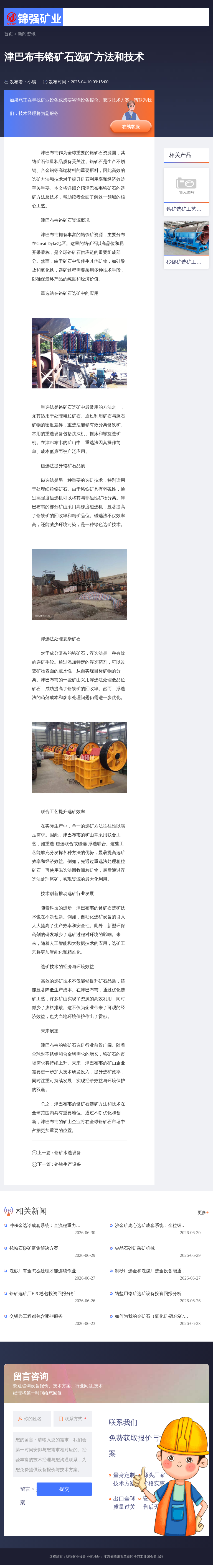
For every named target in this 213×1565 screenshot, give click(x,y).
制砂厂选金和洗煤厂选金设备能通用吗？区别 (152, 1270)
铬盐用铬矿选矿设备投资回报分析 (148, 1293)
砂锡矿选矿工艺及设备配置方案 (187, 262)
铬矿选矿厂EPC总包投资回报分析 (42, 1293)
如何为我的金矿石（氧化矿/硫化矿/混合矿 (152, 1316)
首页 (8, 34)
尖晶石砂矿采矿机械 (135, 1248)
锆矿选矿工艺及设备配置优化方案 (187, 209)
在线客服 (131, 126)
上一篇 (59, 1152)
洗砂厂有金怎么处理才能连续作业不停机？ (46, 1270)
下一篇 (59, 1164)
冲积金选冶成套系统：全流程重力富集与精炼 (46, 1225)
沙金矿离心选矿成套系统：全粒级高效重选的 (152, 1225)
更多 (203, 1212)
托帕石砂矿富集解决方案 (33, 1248)
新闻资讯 (27, 34)
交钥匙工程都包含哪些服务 (36, 1316)
